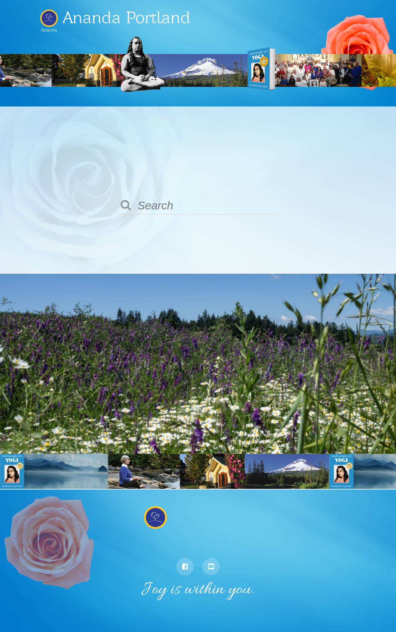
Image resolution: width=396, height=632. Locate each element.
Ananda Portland (127, 17)
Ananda (49, 27)
